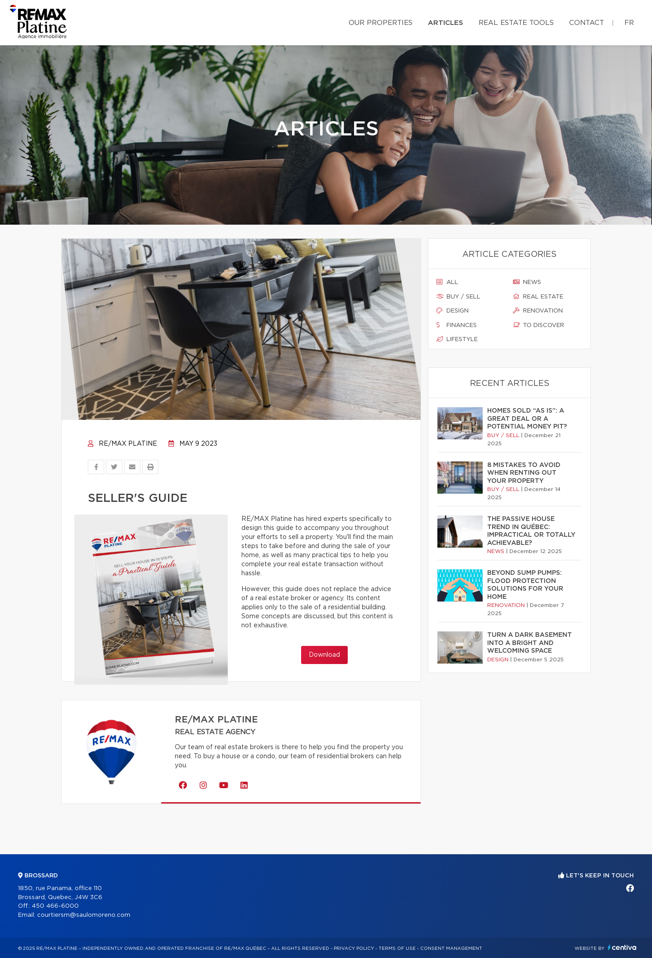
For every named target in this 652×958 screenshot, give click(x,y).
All (447, 282)
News (527, 282)
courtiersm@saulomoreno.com (83, 915)
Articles (445, 22)
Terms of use (397, 948)
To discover (538, 325)
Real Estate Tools (516, 22)
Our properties (380, 22)
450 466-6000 (55, 906)
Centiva (622, 947)
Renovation (538, 311)
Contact (586, 22)
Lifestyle (457, 339)
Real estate (538, 297)
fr (629, 22)
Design (452, 311)
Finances (456, 325)
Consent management (451, 948)
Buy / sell (458, 297)
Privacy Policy (354, 948)
